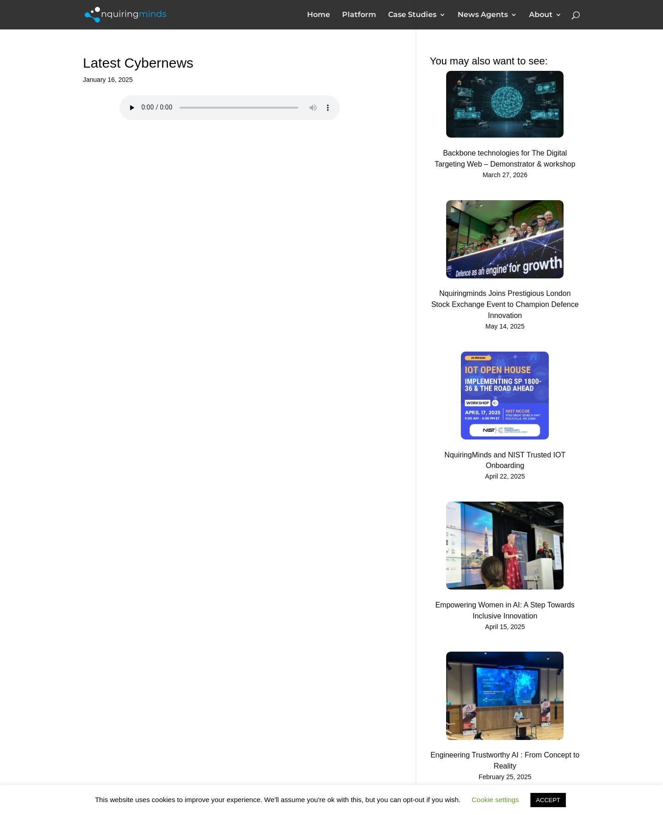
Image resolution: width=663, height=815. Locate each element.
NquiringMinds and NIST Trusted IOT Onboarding (504, 460)
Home (318, 15)
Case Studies (412, 15)
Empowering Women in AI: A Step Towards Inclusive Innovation (505, 610)
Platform (359, 15)
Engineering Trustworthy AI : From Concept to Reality (505, 760)
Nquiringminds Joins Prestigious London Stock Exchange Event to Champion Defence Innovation (505, 304)
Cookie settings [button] (495, 799)
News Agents (483, 15)
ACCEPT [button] (548, 800)
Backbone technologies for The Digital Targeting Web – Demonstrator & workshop (505, 158)
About (540, 15)
